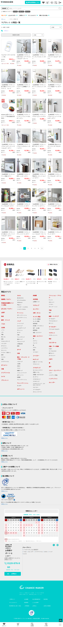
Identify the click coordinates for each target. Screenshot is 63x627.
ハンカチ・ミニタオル (22, 307)
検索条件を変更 (16, 35)
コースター (35, 352)
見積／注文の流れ (43, 15)
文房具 (3, 327)
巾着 (18, 334)
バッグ (19, 321)
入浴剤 (18, 363)
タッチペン (35, 376)
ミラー (50, 372)
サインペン (4, 350)
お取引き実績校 (47, 605)
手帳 (2, 334)
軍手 (50, 312)
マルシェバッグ (21, 341)
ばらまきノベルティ (6, 308)
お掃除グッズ (36, 301)
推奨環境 (26, 602)
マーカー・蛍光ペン (6, 352)
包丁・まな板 (36, 328)
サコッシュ (19, 330)
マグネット (6, 30)
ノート (2, 330)
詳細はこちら (4, 438)
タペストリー (52, 355)
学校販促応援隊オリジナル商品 (7, 304)
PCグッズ (35, 359)
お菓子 (3, 312)
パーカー (51, 304)
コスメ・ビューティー (55, 370)
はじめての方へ (12, 15)
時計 (50, 338)
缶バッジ (51, 323)
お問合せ (13, 573)
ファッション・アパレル (55, 296)
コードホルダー (36, 389)
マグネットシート (53, 335)
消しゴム (22, 11)
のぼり (50, 348)
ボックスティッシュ (22, 317)
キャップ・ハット (53, 306)
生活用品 (35, 299)
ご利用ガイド (22, 15)
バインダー (4, 343)
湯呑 (34, 349)
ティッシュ (20, 312)
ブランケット (5, 380)
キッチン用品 (36, 316)
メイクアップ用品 (53, 375)
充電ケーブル (36, 372)
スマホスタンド (36, 379)
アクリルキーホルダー (54, 329)
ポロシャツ (51, 302)
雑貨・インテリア (54, 316)
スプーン (35, 340)
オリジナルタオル (21, 300)
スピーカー (35, 387)
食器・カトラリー (37, 332)
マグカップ (36, 305)
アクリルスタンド (53, 321)
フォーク (35, 343)
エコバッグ (19, 325)
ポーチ (18, 332)
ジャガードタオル (21, 309)
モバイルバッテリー (38, 370)
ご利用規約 (26, 605)
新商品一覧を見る (54, 264)
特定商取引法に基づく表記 (15, 605)
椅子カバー (51, 353)
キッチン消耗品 (36, 319)
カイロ (3, 376)
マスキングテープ (5, 341)
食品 (2, 316)
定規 (2, 339)
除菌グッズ (19, 370)
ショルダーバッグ (21, 328)
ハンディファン (53, 378)
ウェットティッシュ (22, 379)
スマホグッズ (36, 367)
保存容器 (35, 323)
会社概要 (26, 599)
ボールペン (4, 345)
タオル (19, 295)
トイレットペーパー (22, 372)
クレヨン (3, 357)
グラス (34, 347)
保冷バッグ (19, 339)
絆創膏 (18, 377)
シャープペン (4, 348)
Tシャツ (28, 11)
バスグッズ (19, 361)
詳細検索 (4, 8)
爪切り (18, 366)
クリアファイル (5, 361)
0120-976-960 (13, 565)
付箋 (2, 359)
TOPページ (3, 19)
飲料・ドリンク (5, 320)
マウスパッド (36, 364)
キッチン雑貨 (36, 321)
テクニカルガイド (32, 15)
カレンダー (52, 382)
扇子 (50, 366)
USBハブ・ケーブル (38, 361)
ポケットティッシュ (22, 315)
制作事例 (46, 599)
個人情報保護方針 (36, 599)
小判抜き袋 (19, 343)
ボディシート (20, 375)
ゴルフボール (52, 342)
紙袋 (18, 346)
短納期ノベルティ (6, 299)
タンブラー (36, 309)
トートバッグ (20, 323)
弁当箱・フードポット (38, 325)
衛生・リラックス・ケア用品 (23, 358)
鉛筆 (2, 354)
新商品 (3, 295)
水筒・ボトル (36, 313)
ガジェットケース (37, 391)
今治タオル (19, 302)
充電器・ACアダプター (38, 374)
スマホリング (36, 381)
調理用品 (35, 330)
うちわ (15, 11)
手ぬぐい (19, 304)
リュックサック (21, 337)
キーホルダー (52, 318)
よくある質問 (35, 602)
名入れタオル (20, 298)
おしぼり (19, 385)
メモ (2, 332)
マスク (18, 368)
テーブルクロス (52, 351)
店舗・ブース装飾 (54, 346)
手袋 (50, 310)
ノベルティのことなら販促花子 (30, 549)
